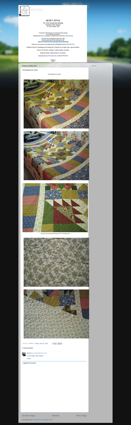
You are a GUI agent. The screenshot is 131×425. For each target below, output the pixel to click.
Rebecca (30, 353)
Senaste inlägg (28, 415)
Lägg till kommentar (29, 363)
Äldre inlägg (81, 415)
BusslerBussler (30, 9)
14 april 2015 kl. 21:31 (40, 353)
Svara (29, 358)
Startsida (55, 415)
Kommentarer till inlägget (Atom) (43, 420)
